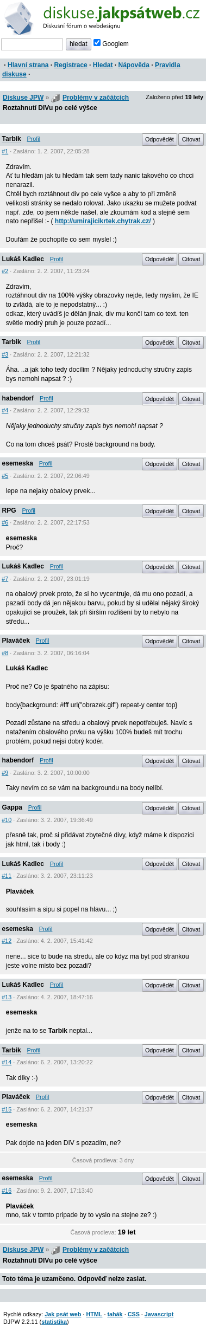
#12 (6, 940)
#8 (5, 653)
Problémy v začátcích (96, 97)
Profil (34, 138)
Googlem (111, 44)
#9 (5, 773)
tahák (114, 1314)
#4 (5, 410)
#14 (6, 1062)
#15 (6, 1109)
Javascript (159, 1314)
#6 (5, 522)
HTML (94, 1314)
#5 (5, 476)
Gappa (12, 807)
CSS (134, 1314)
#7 (5, 579)
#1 (5, 151)
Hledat (103, 65)
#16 (6, 1190)
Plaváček (16, 640)
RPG (9, 510)
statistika (54, 1321)
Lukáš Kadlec (23, 259)
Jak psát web (63, 1314)
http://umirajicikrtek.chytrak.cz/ (103, 221)
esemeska (17, 463)
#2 (5, 271)
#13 (6, 997)
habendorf (18, 398)
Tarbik (11, 139)
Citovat (191, 139)
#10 (6, 820)
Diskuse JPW (23, 97)
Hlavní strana (28, 65)
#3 (5, 354)
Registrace (70, 65)
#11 (6, 875)
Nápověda (133, 65)
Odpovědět (159, 139)
